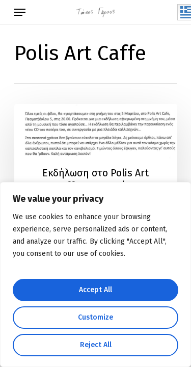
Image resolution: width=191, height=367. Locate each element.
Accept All (95, 289)
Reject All (96, 344)
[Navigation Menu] (19, 12)
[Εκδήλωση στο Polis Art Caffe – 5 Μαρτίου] (95, 159)
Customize (95, 317)
